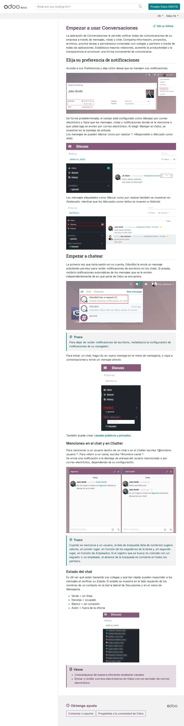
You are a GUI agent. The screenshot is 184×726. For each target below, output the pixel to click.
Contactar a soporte (80, 713)
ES (159, 15)
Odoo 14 (171, 15)
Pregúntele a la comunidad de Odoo (121, 713)
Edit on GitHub (163, 26)
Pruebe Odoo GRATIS (164, 6)
